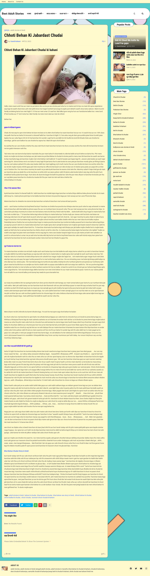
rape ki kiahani (129, 197)
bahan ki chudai (30, 495)
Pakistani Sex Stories (129, 110)
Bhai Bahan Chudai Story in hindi (16, 451)
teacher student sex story (129, 214)
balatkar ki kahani (129, 126)
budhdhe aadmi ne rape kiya (135, 65)
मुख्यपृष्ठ (6, 30)
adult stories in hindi (18, 30)
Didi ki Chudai (129, 105)
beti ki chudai (129, 130)
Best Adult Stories (13, 13)
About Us (11, 1)
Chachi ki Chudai (129, 97)
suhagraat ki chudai (129, 210)
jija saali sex (129, 176)
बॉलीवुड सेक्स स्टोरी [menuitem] (77, 14)
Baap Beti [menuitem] (63, 14)
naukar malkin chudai (129, 189)
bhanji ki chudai (129, 139)
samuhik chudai (129, 201)
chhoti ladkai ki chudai (12, 497)
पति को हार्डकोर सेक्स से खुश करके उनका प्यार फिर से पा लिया (135, 55)
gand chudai (129, 164)
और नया (7, 554)
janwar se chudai (129, 172)
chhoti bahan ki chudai (83, 495)
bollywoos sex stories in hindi (129, 147)
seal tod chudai (129, 206)
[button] (134, 13)
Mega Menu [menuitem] (51, 14)
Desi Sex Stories (129, 101)
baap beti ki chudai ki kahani (129, 118)
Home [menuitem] (29, 14)
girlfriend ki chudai (129, 168)
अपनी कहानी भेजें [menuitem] (93, 14)
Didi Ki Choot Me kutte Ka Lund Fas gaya (127, 42)
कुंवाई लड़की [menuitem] (38, 14)
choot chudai (26, 497)
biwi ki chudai (129, 143)
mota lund (129, 180)
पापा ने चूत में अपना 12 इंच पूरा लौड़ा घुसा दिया (134, 76)
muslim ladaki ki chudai (129, 185)
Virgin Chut (129, 114)
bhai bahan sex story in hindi (63, 495)
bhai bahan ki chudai (44, 495)
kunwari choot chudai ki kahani (43, 497)
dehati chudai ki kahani (129, 160)
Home (4, 1)
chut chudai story (129, 155)
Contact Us (19, 1)
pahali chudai (129, 193)
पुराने (102, 554)
